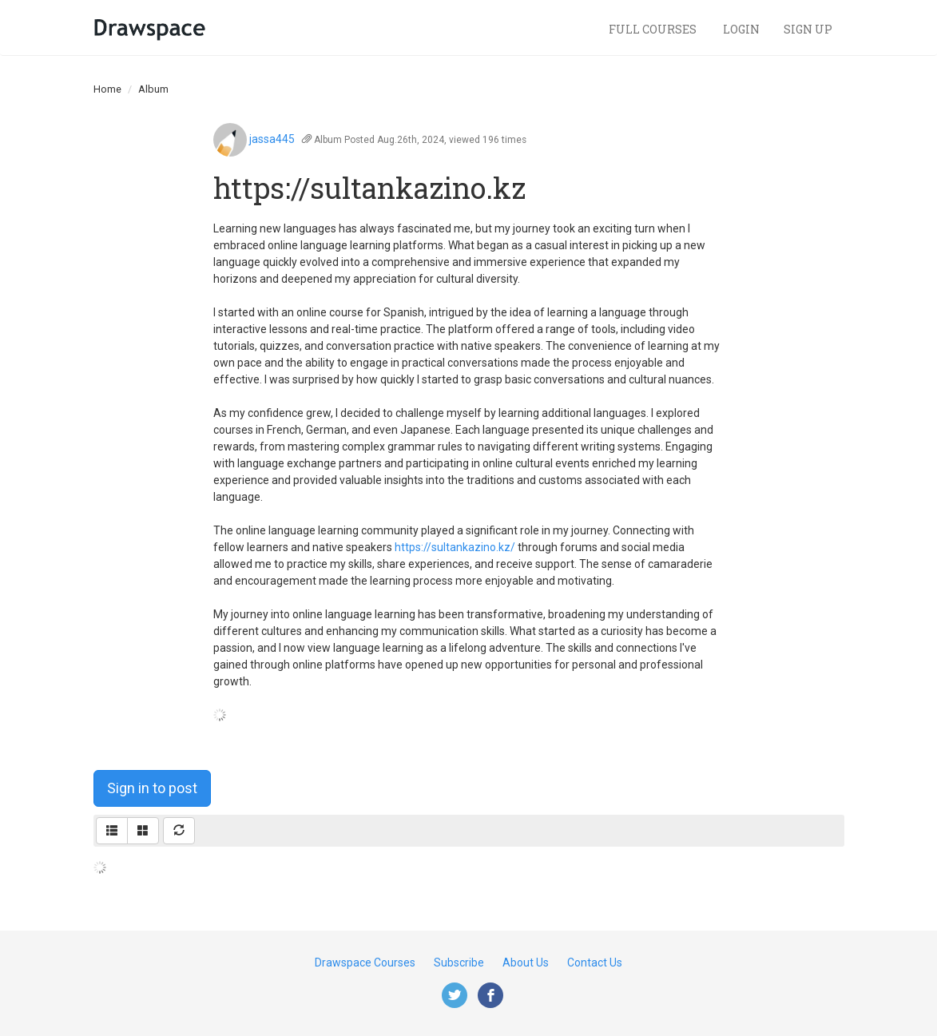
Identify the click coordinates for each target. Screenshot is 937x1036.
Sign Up (808, 29)
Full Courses (654, 29)
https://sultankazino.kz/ (455, 547)
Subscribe (459, 962)
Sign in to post (152, 788)
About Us (525, 962)
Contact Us (594, 962)
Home (107, 89)
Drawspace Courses (365, 962)
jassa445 (272, 139)
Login (741, 29)
